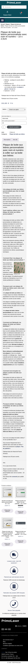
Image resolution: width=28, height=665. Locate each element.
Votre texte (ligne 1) (6, 116)
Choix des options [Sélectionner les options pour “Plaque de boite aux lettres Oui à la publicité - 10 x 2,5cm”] (20, 541)
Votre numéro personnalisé (8, 120)
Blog (4, 641)
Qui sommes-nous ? (8, 639)
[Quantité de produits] (3, 127)
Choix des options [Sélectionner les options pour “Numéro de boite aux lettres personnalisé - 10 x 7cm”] (7, 510)
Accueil (3, 24)
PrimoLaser (14, 2)
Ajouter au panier (14, 127)
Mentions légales (7, 643)
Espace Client (7, 15)
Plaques (8, 24)
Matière (4, 109)
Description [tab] (7, 139)
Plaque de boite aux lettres (17, 134)
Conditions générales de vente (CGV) (13, 645)
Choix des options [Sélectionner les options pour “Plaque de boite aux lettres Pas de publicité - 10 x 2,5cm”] (20, 512)
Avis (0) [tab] (15, 139)
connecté (14, 476)
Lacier (3, 652)
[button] (2, 20)
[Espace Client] (7, 11)
